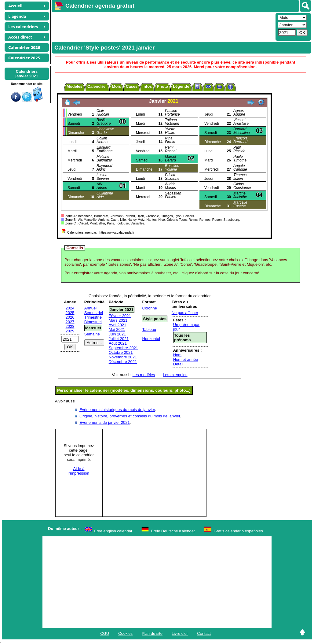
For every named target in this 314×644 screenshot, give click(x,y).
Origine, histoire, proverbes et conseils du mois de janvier (129, 416)
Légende (181, 86)
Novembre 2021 (123, 357)
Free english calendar (113, 531)
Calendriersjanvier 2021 (26, 73)
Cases (131, 86)
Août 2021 (118, 343)
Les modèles (144, 374)
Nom (177, 355)
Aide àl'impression (78, 471)
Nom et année (185, 359)
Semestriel (93, 312)
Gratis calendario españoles (238, 531)
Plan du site (152, 633)
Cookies (125, 633)
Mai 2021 (117, 329)
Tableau (149, 329)
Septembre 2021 (123, 348)
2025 (70, 312)
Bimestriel (93, 322)
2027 (70, 322)
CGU (104, 633)
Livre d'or (180, 633)
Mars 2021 (118, 320)
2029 (70, 331)
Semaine (92, 334)
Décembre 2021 (123, 361)
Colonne (149, 308)
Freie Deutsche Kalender (173, 531)
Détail (178, 364)
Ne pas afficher (185, 312)
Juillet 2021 (119, 338)
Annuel (90, 308)
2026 (70, 317)
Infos (147, 86)
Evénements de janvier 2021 (104, 422)
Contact (204, 633)
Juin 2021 (117, 334)
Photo (162, 86)
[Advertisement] (163, 26)
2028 (70, 326)
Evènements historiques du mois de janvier (117, 409)
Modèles (74, 86)
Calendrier (97, 86)
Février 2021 (120, 315)
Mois (116, 86)
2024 (70, 308)
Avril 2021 (117, 325)
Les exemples (175, 374)
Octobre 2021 (121, 352)
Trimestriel (93, 317)
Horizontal (151, 338)
